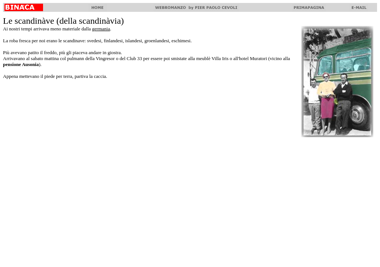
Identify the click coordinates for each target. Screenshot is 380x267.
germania (101, 29)
